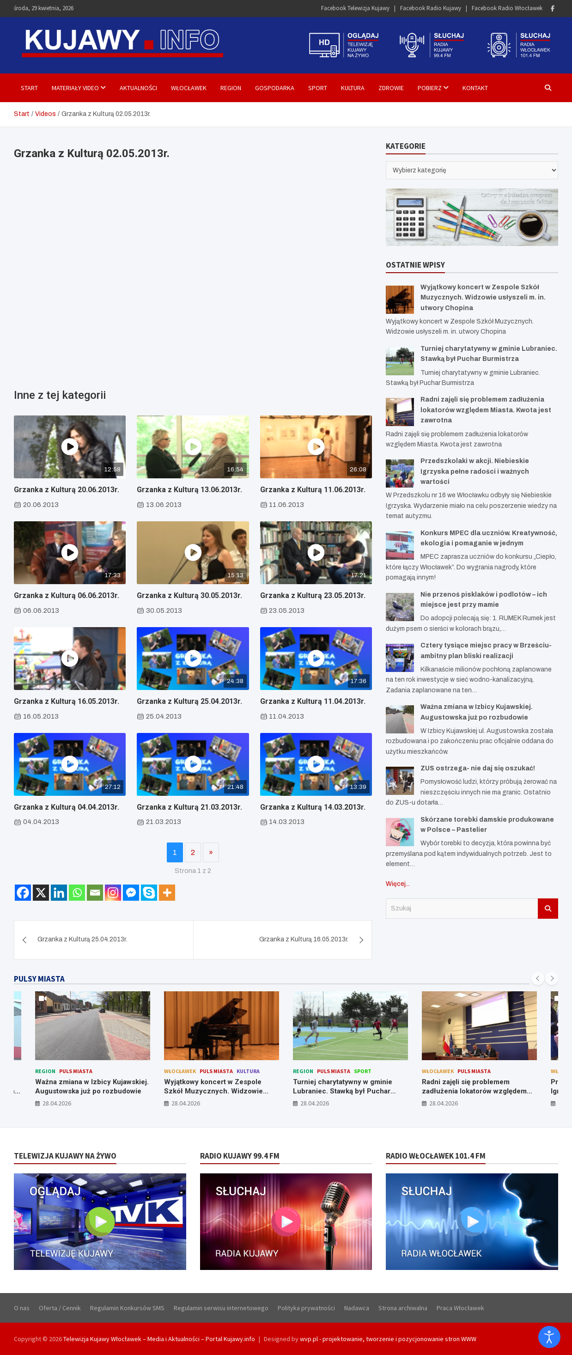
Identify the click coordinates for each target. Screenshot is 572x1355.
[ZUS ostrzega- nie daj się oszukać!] (400, 781)
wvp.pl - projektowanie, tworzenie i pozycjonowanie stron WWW (388, 1339)
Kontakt (475, 88)
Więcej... (398, 883)
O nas (22, 1308)
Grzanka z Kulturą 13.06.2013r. (189, 489)
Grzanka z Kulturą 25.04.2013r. (189, 701)
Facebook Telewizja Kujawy (355, 8)
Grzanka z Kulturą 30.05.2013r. (189, 595)
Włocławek (189, 88)
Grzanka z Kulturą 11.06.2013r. (312, 489)
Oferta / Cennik (60, 1308)
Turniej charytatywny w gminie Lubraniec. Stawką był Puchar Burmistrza (471, 1091)
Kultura (353, 88)
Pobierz (430, 88)
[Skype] (149, 893)
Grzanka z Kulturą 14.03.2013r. (312, 807)
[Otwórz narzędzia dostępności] (549, 1337)
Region (230, 88)
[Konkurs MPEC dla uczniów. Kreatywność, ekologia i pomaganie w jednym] (400, 545)
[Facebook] (23, 893)
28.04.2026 (57, 1103)
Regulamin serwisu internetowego (221, 1308)
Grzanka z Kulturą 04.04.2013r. (66, 807)
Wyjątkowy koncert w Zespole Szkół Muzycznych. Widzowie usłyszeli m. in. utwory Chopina (483, 297)
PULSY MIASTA (39, 979)
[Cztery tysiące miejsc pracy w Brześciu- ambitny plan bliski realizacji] (400, 658)
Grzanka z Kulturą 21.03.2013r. (189, 807)
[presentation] (537, 978)
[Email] (95, 893)
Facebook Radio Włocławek (507, 8)
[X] (41, 893)
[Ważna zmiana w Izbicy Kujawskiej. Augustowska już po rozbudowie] (400, 719)
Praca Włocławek (460, 1308)
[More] (167, 893)
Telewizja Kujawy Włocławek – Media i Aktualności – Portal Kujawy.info (159, 1339)
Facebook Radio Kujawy (430, 8)
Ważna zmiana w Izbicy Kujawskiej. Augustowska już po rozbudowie (221, 1086)
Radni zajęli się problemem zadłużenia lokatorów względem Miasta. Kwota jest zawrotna (485, 410)
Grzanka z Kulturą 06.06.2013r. (66, 595)
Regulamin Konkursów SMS (127, 1308)
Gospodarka (274, 88)
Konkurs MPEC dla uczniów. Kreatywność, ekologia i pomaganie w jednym (92, 1091)
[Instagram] (113, 893)
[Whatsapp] (77, 893)
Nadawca (356, 1308)
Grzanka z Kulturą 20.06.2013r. (66, 489)
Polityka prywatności (306, 1308)
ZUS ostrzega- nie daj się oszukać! (477, 768)
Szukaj (548, 908)
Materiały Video (75, 88)
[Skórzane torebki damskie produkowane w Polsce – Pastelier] (400, 832)
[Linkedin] (59, 893)
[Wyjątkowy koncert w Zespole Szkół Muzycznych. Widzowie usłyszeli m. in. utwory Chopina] (400, 300)
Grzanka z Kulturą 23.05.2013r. (312, 595)
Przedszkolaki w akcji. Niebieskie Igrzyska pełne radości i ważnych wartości (474, 471)
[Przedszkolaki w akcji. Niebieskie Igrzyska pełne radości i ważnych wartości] (400, 473)
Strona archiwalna (402, 1308)
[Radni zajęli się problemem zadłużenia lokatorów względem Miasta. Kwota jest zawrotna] (400, 412)
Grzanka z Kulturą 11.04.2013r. (312, 701)
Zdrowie (391, 88)
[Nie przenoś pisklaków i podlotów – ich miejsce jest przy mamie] (400, 607)
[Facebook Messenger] (131, 893)
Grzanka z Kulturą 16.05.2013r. (66, 701)
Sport (317, 88)
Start (29, 88)
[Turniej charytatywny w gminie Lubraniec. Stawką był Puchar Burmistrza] (400, 361)
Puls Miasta (87, 1071)
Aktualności (138, 88)
